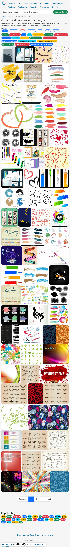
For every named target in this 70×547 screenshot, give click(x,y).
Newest (22, 31)
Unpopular (56, 31)
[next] (49, 499)
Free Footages (45, 3)
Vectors (10, 16)
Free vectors (12, 3)
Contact (50, 535)
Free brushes (22, 7)
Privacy (37, 535)
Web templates (58, 3)
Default (5, 31)
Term (32, 535)
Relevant (40, 31)
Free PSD (55, 7)
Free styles (33, 7)
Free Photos (23, 3)
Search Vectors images (10, 12)
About (44, 535)
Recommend (31, 31)
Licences (26, 535)
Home (4, 16)
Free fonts (34, 3)
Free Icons (11, 7)
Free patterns (45, 7)
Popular (47, 31)
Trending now (14, 31)
